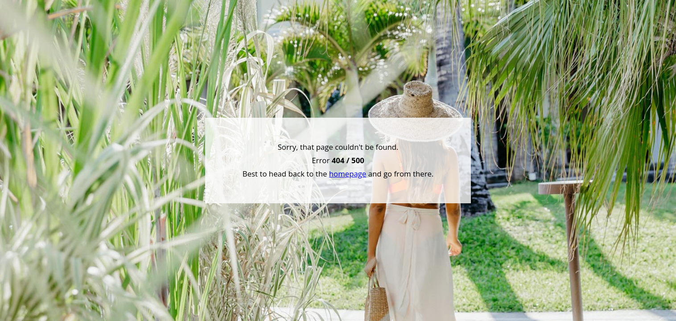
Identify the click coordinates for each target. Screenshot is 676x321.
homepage (347, 174)
